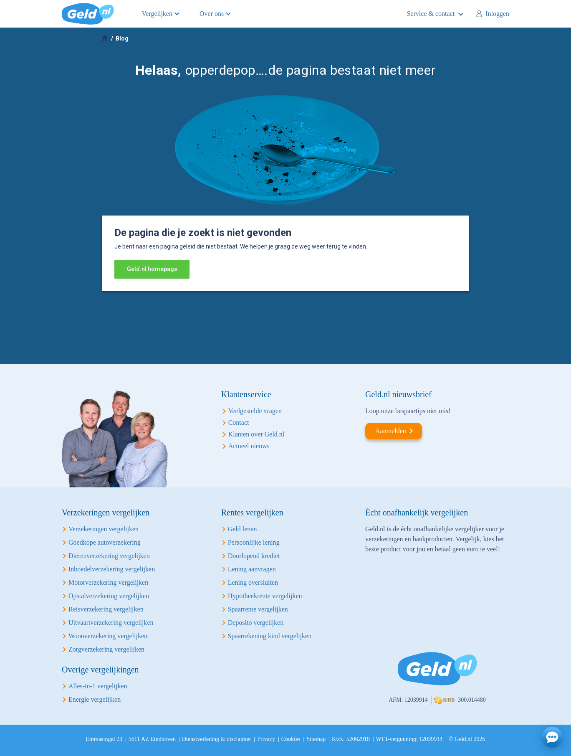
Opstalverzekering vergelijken (108, 595)
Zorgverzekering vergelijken (106, 649)
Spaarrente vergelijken (258, 609)
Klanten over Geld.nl (256, 434)
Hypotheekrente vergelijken (265, 595)
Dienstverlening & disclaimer (216, 739)
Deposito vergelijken (255, 622)
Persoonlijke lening (254, 542)
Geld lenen (242, 529)
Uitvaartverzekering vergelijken (111, 622)
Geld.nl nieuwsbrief (398, 394)
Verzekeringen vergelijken (103, 529)
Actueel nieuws (249, 445)
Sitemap (316, 739)
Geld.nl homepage (152, 269)
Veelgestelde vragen (255, 410)
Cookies (291, 739)
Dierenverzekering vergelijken (109, 555)
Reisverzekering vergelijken (106, 609)
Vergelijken (157, 13)
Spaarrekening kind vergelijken (270, 635)
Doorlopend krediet (254, 555)
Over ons (212, 13)
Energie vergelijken (94, 699)
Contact (238, 422)
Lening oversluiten (253, 582)
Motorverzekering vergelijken (108, 582)
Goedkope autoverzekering (104, 542)
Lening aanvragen (252, 569)
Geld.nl (88, 14)
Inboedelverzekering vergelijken (111, 569)
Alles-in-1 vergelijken (97, 686)
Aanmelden (390, 430)
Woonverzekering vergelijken (107, 635)
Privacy (266, 739)
